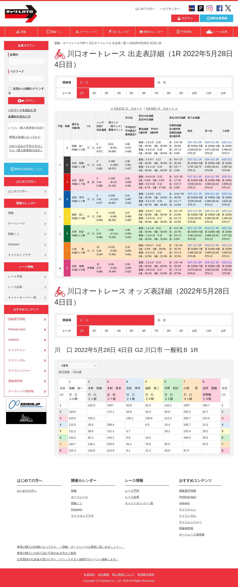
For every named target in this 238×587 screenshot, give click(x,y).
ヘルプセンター (170, 8)
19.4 (148, 437)
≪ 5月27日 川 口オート (126, 108)
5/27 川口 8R (194, 262)
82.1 (90, 437)
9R (181, 93)
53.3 (205, 444)
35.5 (205, 437)
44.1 (129, 444)
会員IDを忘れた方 (19, 116)
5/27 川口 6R (194, 228)
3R (106, 93)
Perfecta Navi (16, 329)
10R (194, 93)
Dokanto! (13, 244)
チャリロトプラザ (19, 254)
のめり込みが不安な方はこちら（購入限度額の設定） (26, 148)
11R (208, 93)
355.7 (187, 418)
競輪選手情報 (16, 319)
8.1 (128, 450)
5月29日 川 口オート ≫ (162, 108)
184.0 (72, 411)
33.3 (148, 411)
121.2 (72, 431)
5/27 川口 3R (194, 142)
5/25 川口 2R (229, 159)
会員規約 (89, 574)
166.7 (206, 405)
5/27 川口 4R (194, 176)
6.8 (128, 437)
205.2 (187, 411)
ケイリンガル (16, 360)
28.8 (167, 450)
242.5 (91, 405)
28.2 (167, 431)
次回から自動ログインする (26, 91)
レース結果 (15, 287)
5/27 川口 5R (194, 211)
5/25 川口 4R (229, 176)
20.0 (129, 411)
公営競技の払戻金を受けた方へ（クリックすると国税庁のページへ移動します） (68, 559)
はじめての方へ (145, 8)
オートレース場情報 (21, 391)
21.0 (205, 424)
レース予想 (15, 276)
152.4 (187, 431)
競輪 (11, 212)
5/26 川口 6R (212, 245)
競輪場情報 (15, 380)
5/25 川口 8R (229, 245)
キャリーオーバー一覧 (22, 297)
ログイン (26, 101)
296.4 (110, 424)
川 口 (84, 82)
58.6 (90, 431)
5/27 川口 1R (194, 159)
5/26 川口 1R (212, 193)
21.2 (148, 450)
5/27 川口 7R (194, 193)
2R (94, 93)
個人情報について (123, 574)
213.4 (167, 418)
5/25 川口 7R (229, 228)
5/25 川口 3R (229, 193)
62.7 (205, 411)
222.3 (72, 450)
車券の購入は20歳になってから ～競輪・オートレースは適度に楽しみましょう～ (71, 546)
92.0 (148, 405)
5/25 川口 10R (229, 142)
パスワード (17, 71)
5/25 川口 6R (229, 211)
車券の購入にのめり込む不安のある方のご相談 (46, 553)
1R (82, 93)
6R (144, 93)
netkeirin (13, 339)
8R (168, 93)
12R (223, 93)
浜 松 (162, 82)
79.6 (148, 444)
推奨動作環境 (145, 574)
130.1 (129, 418)
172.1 (110, 411)
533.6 (110, 444)
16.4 (167, 424)
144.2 (167, 405)
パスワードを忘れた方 (22, 110)
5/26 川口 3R (212, 176)
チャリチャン (16, 350)
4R (119, 93)
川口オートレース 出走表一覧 (107, 43)
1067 (110, 405)
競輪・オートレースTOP (70, 43)
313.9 (206, 418)
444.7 (72, 444)
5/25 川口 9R (229, 262)
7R (156, 93)
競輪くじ (13, 233)
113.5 (72, 424)
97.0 (186, 450)
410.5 (72, 418)
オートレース (16, 223)
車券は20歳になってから (25, 137)
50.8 (129, 405)
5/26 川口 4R (212, 228)
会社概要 (103, 574)
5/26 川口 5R (212, 142)
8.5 (147, 424)
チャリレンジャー (19, 370)
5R (131, 93)
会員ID (14, 54)
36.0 (90, 424)
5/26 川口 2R (212, 159)
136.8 (148, 418)
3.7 (128, 431)
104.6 (91, 450)
